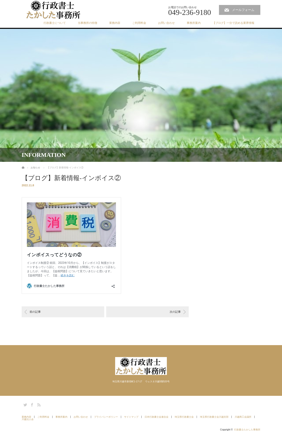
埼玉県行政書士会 (184, 417)
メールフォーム (243, 10)
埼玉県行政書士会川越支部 (214, 417)
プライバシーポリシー (106, 417)
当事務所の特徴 (87, 22)
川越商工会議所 (243, 417)
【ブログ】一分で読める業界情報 (233, 22)
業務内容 (114, 22)
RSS (38, 404)
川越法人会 (28, 419)
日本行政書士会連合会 (156, 417)
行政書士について (55, 22)
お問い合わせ (166, 22)
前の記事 (35, 311)
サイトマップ (131, 417)
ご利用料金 (139, 22)
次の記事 (175, 311)
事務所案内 (194, 22)
